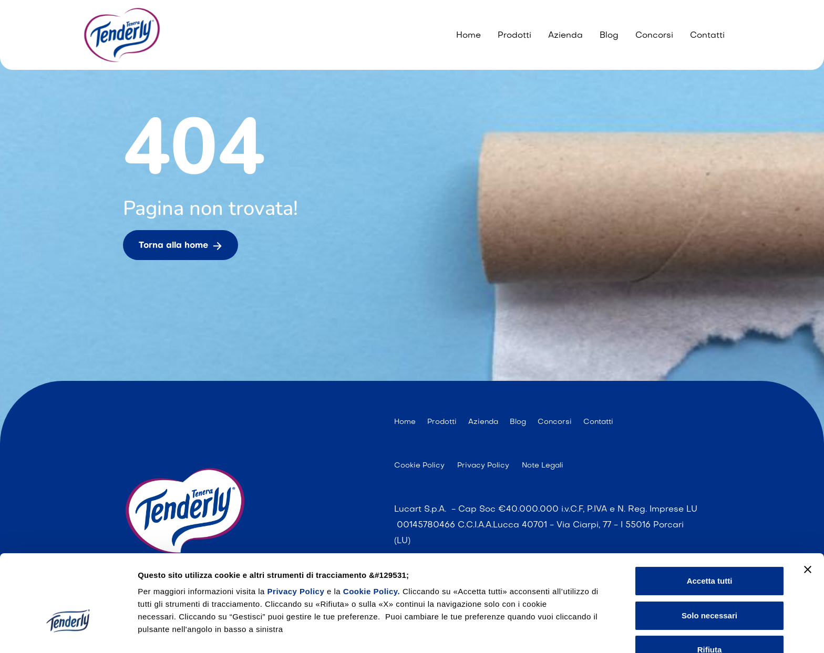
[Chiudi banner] (807, 502)
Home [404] (468, 36)
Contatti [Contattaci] (707, 36)
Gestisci (153, 632)
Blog (609, 36)
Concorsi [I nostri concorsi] (654, 36)
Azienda (565, 36)
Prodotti (514, 36)
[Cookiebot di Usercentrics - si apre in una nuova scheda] (68, 632)
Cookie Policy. (371, 524)
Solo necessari (709, 547)
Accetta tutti (710, 513)
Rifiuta (709, 582)
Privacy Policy (297, 524)
